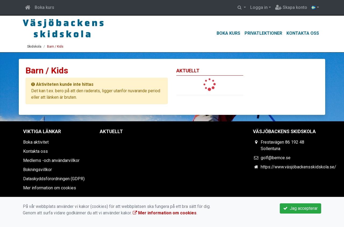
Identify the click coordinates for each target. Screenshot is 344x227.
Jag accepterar (300, 208)
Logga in (259, 7)
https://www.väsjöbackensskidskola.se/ (298, 166)
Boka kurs (44, 7)
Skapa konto (291, 7)
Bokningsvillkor (37, 169)
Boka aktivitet (36, 142)
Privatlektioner (263, 33)
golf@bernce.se (276, 157)
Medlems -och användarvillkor (51, 160)
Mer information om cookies (49, 187)
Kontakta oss (302, 33)
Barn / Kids (55, 46)
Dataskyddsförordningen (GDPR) (54, 178)
